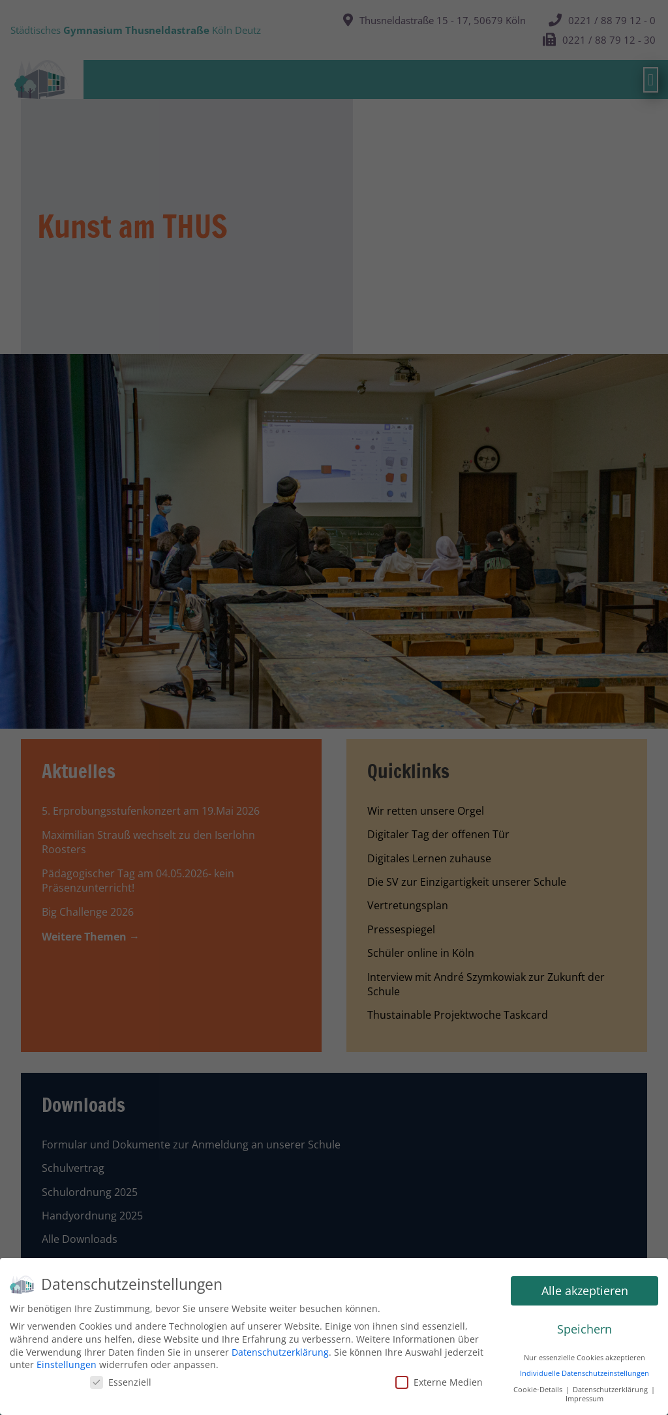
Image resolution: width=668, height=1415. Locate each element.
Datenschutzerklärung (280, 1352)
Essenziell (120, 1382)
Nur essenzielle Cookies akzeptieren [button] (584, 1357)
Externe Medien (439, 1382)
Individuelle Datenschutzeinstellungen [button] (584, 1373)
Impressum (584, 1398)
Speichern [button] (584, 1329)
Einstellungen (67, 1364)
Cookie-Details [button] (538, 1389)
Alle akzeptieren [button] (584, 1290)
